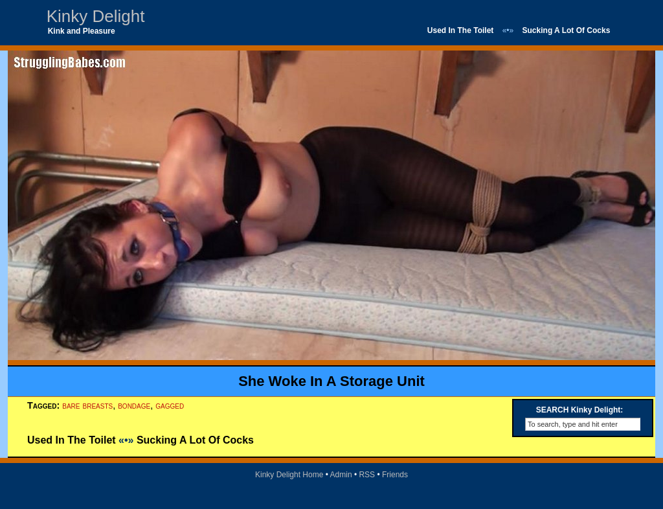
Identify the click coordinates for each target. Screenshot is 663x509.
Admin (341, 474)
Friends (395, 474)
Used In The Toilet (460, 30)
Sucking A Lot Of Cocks (567, 30)
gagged (169, 405)
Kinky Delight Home (289, 474)
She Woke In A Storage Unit (331, 381)
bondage (134, 405)
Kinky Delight (96, 16)
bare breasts (87, 405)
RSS (367, 474)
